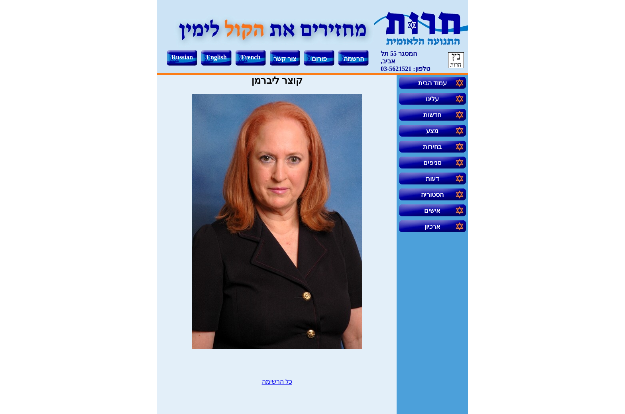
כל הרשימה (277, 381)
